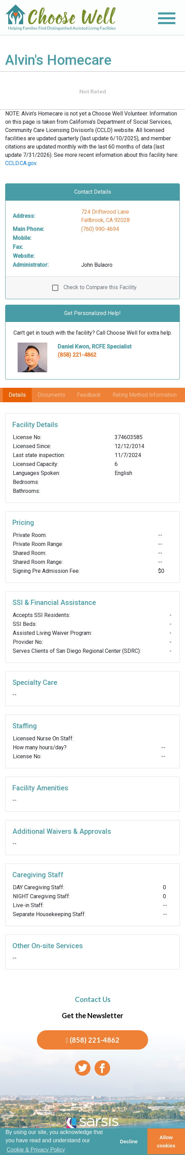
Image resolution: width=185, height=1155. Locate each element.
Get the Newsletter (92, 1015)
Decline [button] (128, 1141)
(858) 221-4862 (77, 355)
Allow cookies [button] (166, 1141)
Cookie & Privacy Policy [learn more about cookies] (36, 1150)
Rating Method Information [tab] (145, 395)
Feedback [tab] (89, 395)
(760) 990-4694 (100, 229)
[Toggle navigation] (166, 18)
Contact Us (92, 999)
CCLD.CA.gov (20, 163)
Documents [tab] (51, 395)
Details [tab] (17, 395)
